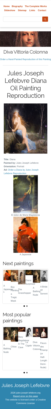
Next (44, 286)
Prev (7, 286)
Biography (17, 6)
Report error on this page (25, 396)
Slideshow (9, 10)
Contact (42, 10)
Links (32, 10)
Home (7, 6)
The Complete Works (36, 6)
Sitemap (22, 10)
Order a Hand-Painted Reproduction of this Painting (25, 59)
